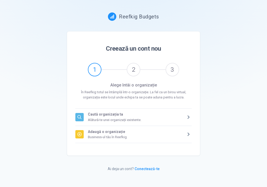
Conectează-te (147, 169)
